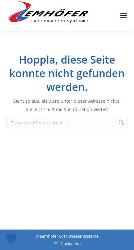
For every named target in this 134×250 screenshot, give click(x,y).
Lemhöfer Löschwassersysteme (69, 236)
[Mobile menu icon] (123, 15)
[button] (11, 239)
